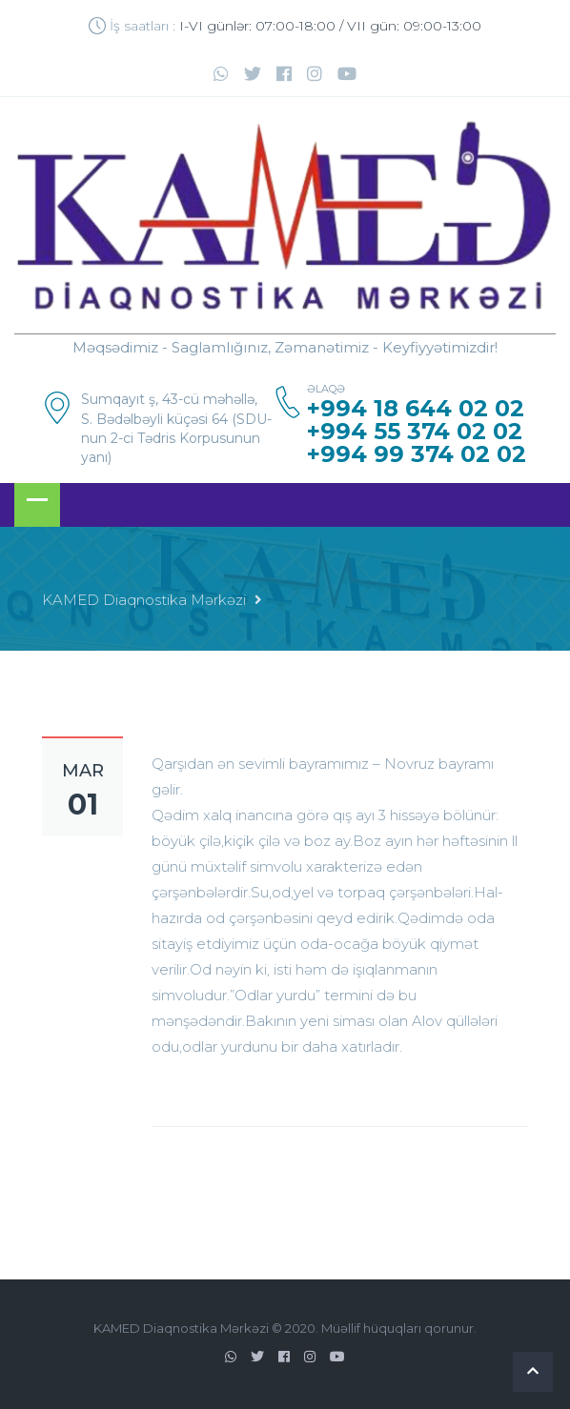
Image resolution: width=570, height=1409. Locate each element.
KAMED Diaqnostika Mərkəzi (144, 600)
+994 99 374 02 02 (416, 454)
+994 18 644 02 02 (415, 408)
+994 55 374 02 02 (414, 431)
